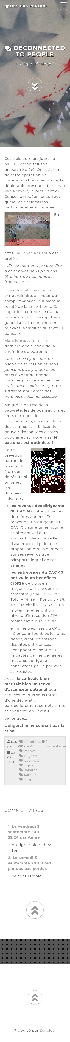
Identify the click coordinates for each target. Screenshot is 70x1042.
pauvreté (29, 760)
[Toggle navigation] (63, 6)
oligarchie (30, 756)
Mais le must (17, 340)
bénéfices (30, 741)
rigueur (28, 765)
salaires (28, 770)
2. (10, 857)
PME (54, 621)
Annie (34, 837)
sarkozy (28, 774)
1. (9, 826)
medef (27, 751)
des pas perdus (25, 6)
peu (52, 650)
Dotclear (48, 1030)
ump (25, 779)
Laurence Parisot (31, 253)
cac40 (27, 746)
